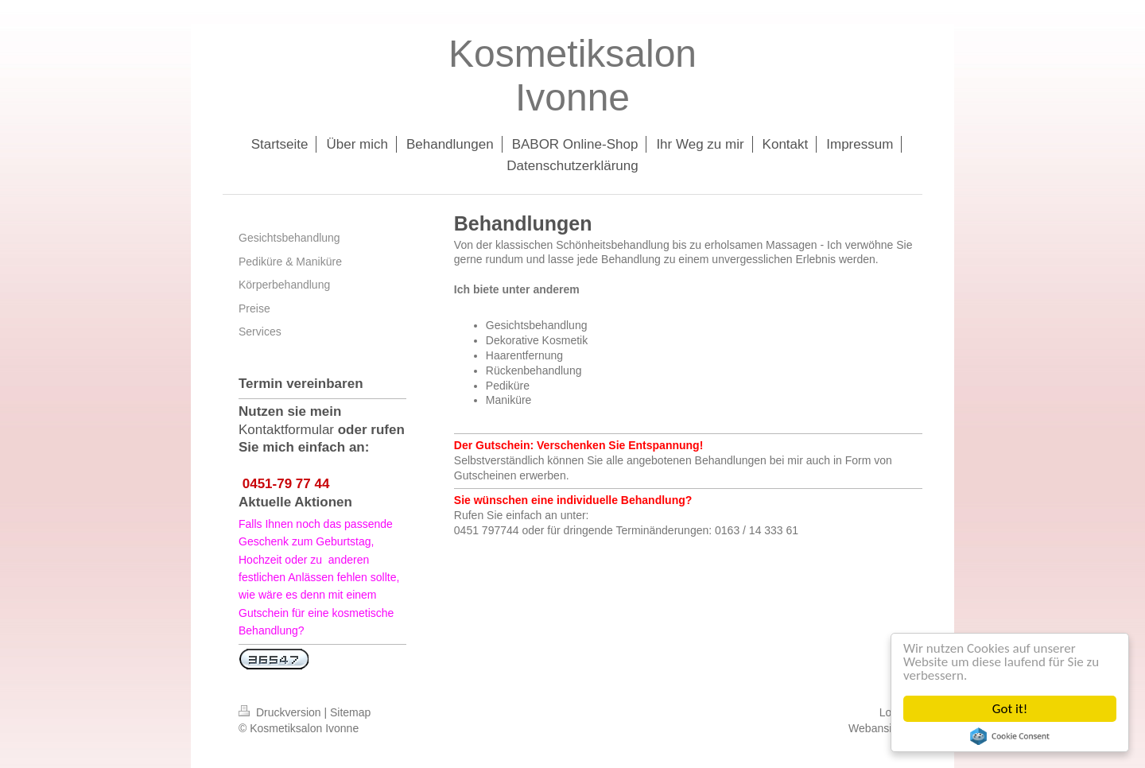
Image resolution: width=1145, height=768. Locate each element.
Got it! (1009, 708)
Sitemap (350, 712)
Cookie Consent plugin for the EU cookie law (1010, 736)
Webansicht (877, 728)
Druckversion (281, 712)
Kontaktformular (286, 429)
